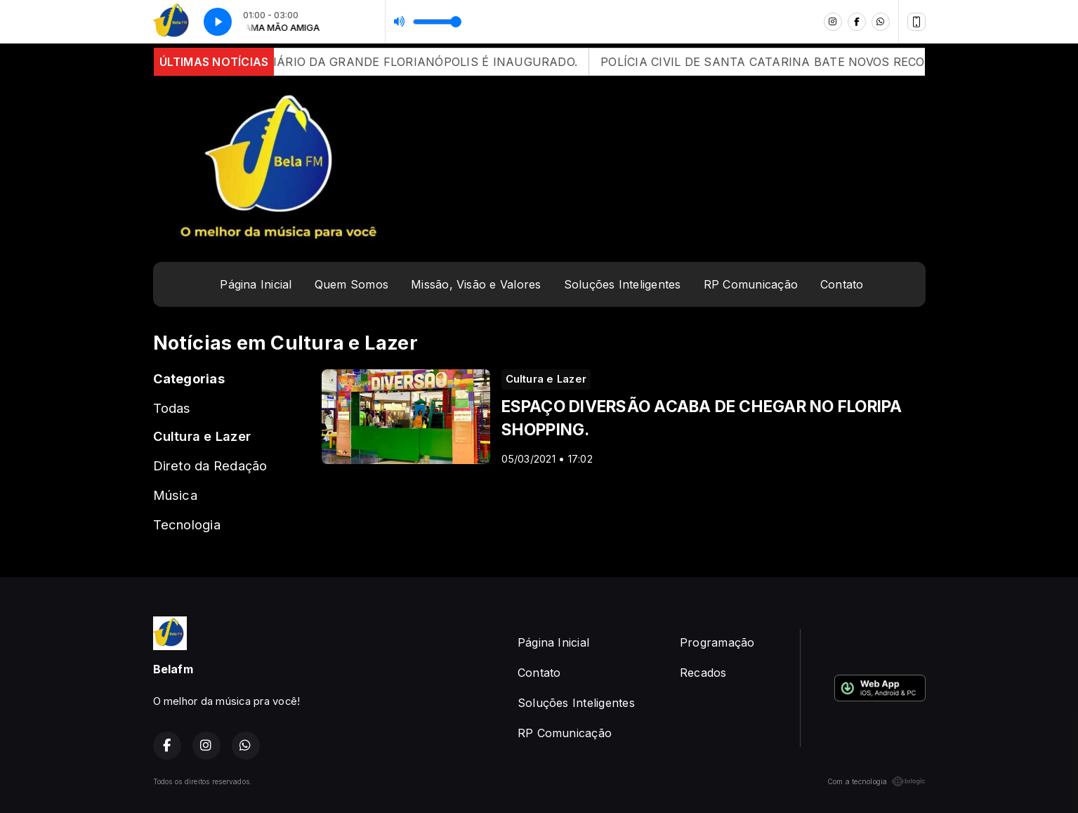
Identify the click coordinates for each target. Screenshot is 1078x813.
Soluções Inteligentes (622, 284)
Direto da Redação (210, 465)
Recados (703, 673)
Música (175, 495)
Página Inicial (255, 284)
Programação (717, 642)
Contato (842, 284)
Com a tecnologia (876, 781)
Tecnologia (187, 524)
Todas (172, 408)
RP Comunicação (751, 284)
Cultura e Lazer (202, 436)
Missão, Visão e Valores (476, 284)
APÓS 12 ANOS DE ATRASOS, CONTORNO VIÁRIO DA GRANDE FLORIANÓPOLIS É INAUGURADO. (315, 62)
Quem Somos (351, 284)
